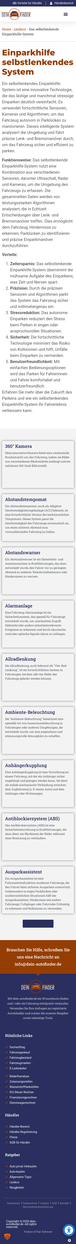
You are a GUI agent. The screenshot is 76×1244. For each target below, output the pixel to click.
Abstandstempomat (26, 499)
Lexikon (20, 29)
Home (6, 29)
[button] (65, 14)
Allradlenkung (20, 659)
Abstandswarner (22, 552)
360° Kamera (18, 446)
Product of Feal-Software (38, 1231)
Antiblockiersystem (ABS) (32, 818)
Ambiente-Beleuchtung (30, 712)
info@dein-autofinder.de (38, 964)
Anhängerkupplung (26, 765)
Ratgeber (12, 1154)
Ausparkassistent (23, 872)
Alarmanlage (18, 606)
